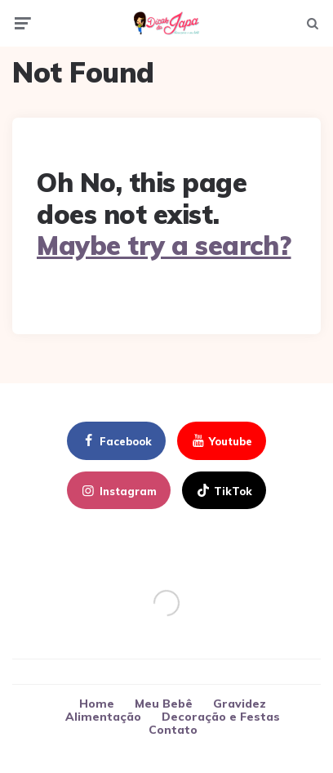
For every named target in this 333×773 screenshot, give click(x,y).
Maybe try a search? (164, 245)
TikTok (223, 491)
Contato (173, 729)
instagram (117, 491)
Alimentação (103, 716)
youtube (220, 441)
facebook (115, 441)
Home (96, 703)
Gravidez (239, 703)
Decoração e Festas (221, 716)
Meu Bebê (164, 703)
